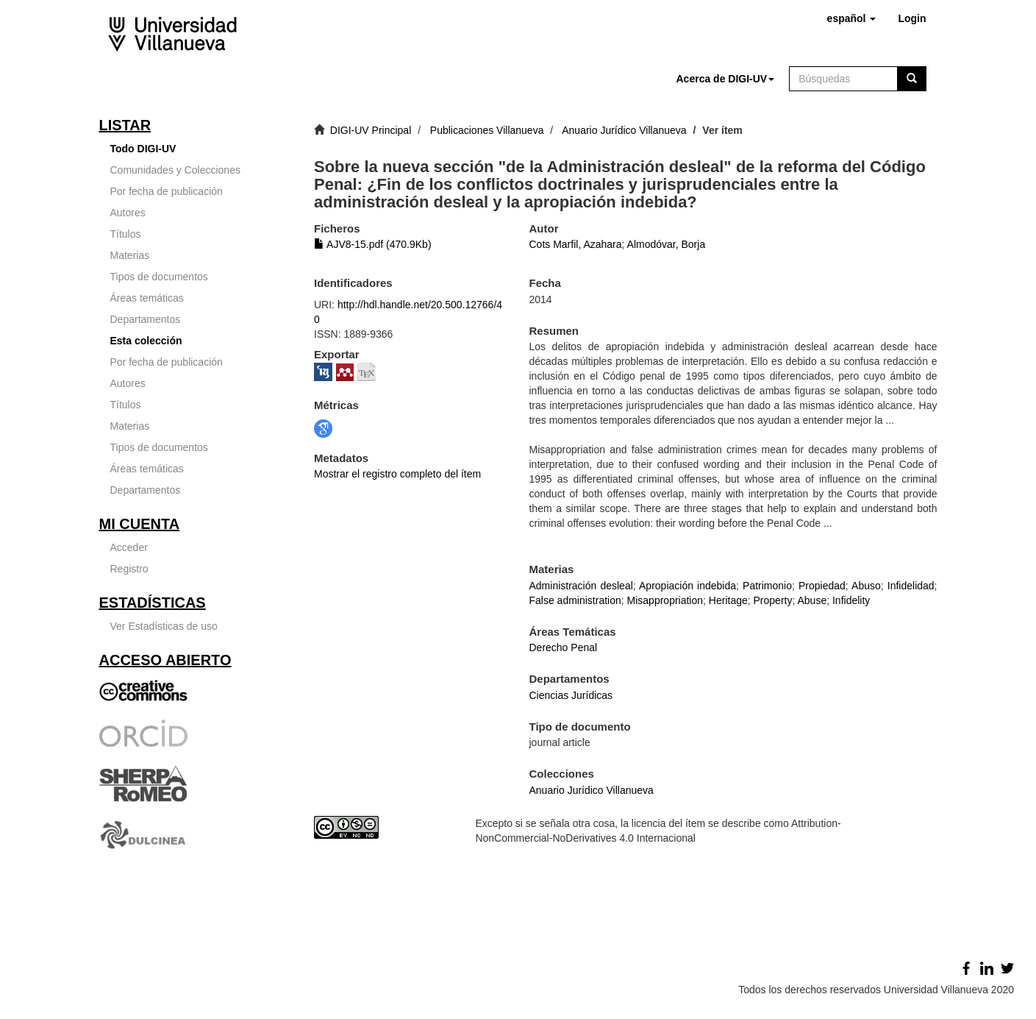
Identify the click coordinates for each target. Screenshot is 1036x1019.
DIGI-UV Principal (370, 130)
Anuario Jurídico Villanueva (624, 130)
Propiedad (822, 586)
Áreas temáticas (147, 298)
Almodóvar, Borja (666, 244)
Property (773, 600)
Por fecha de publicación (166, 191)
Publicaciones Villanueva (487, 130)
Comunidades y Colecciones (175, 170)
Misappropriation (665, 600)
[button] (851, 18)
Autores (128, 213)
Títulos (125, 234)
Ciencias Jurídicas (570, 695)
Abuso (866, 586)
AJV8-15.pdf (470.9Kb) (373, 244)
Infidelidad (911, 586)
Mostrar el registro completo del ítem (397, 474)
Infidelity (851, 600)
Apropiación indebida (687, 586)
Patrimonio (767, 586)
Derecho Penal (563, 647)
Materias (130, 255)
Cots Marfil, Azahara (575, 244)
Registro (129, 569)
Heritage (728, 600)
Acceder (129, 547)
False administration (575, 600)
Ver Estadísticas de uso (164, 626)
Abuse (811, 600)
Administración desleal (580, 586)
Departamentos (145, 319)
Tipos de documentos (159, 277)
